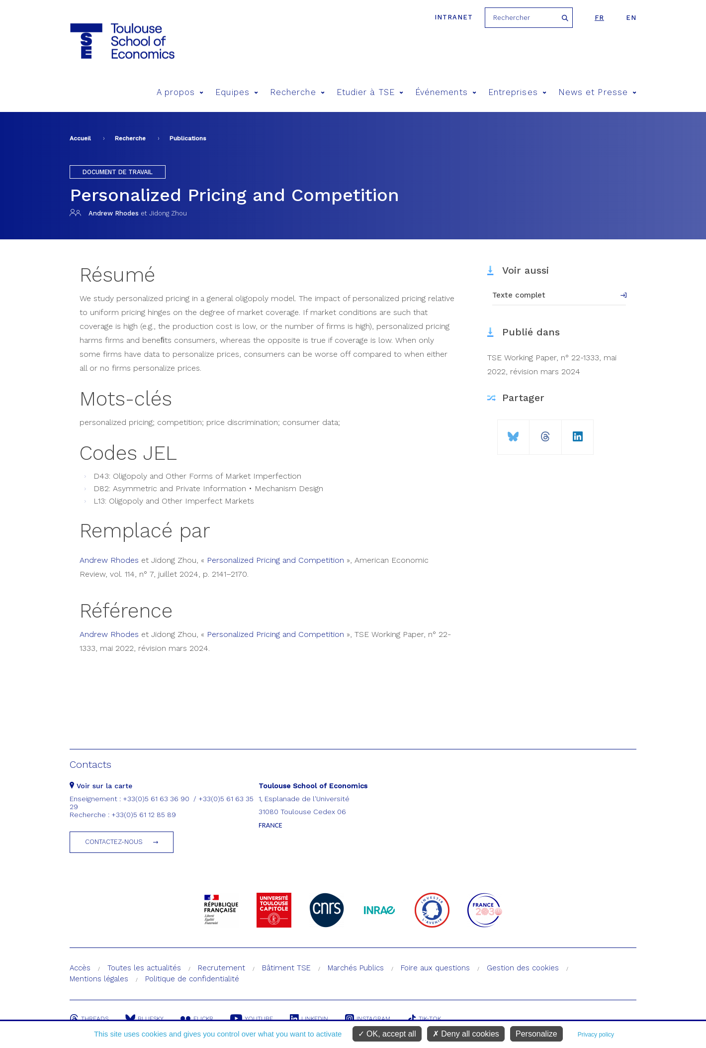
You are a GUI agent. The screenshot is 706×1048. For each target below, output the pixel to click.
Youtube (251, 1018)
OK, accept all (387, 1034)
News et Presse (597, 92)
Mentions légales (99, 978)
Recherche (297, 92)
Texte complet (518, 295)
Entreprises (517, 92)
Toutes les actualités (144, 967)
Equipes (236, 92)
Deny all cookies (466, 1034)
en (631, 17)
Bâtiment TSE (286, 967)
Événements (445, 92)
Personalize (536, 1034)
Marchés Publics (356, 967)
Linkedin (309, 1018)
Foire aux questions (435, 967)
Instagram (367, 1018)
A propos (180, 92)
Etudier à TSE (370, 92)
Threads (89, 1018)
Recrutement (221, 967)
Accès (80, 967)
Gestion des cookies (523, 967)
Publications (188, 138)
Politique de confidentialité (192, 978)
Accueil (80, 138)
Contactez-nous (114, 841)
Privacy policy (596, 1034)
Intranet (454, 17)
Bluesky (144, 1018)
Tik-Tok (424, 1018)
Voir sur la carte (101, 786)
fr (599, 17)
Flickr (196, 1018)
